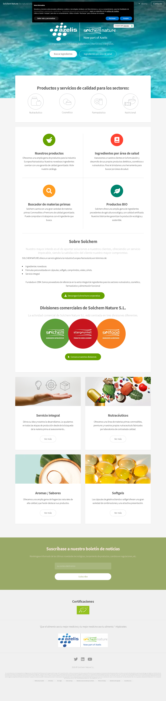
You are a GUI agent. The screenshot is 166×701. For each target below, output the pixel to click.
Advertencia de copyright (115, 680)
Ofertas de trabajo (102, 680)
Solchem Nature (10, 3)
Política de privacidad (39, 680)
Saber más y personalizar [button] (46, 18)
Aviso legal (59, 680)
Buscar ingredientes (63, 53)
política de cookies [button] (113, 11)
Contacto (157, 3)
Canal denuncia (127, 680)
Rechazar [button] (112, 18)
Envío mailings (69, 680)
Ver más (48, 439)
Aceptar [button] (126, 18)
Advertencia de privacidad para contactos (85, 680)
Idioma (144, 3)
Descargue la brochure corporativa (84, 295)
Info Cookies (50, 680)
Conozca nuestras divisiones (83, 356)
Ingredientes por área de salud (98, 53)
